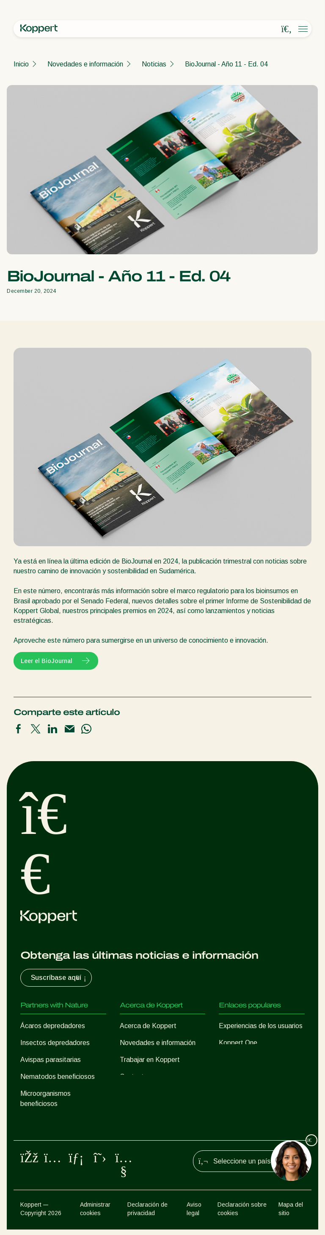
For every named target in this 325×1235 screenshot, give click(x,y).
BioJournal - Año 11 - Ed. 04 (226, 64)
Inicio (21, 64)
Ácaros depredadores (52, 1025)
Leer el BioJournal (56, 661)
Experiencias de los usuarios (261, 1025)
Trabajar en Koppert (150, 1059)
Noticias (154, 64)
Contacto (134, 1076)
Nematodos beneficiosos (57, 1076)
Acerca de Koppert (148, 1025)
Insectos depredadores (55, 1042)
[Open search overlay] (286, 29)
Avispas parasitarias (50, 1059)
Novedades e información (85, 64)
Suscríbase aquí (59, 978)
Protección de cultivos (53, 1120)
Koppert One (238, 1042)
